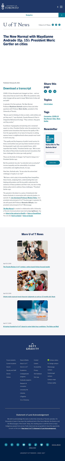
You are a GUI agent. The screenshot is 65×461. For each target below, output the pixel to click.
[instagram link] (59, 25)
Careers (36, 363)
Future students (10, 360)
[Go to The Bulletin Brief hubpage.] (50, 139)
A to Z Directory (24, 400)
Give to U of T (24, 367)
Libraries (22, 393)
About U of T (23, 363)
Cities (54, 118)
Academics (23, 370)
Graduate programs (25, 380)
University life (24, 389)
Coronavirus (47, 116)
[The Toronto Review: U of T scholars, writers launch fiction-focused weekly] (32, 254)
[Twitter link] (53, 25)
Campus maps (52, 379)
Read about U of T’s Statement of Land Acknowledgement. (38, 428)
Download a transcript (17, 88)
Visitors (8, 377)
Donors (8, 373)
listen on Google (28, 216)
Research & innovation (23, 384)
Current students (11, 363)
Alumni (8, 367)
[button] (57, 6)
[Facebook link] (56, 25)
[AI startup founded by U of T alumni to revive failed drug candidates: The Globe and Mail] (32, 314)
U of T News (16, 25)
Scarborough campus (51, 374)
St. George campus (53, 363)
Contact (36, 360)
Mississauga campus (51, 368)
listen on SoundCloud (34, 213)
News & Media (24, 360)
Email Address (50, 152)
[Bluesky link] (41, 444)
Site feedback (38, 373)
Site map (36, 377)
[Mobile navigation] (61, 7)
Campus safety (52, 383)
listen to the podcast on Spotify (16, 213)
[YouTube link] (23, 444)
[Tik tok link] (35, 444)
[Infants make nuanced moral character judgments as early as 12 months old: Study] (32, 284)
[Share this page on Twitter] (45, 91)
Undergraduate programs (24, 375)
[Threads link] (47, 444)
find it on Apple (16, 216)
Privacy (36, 370)
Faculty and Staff (11, 370)
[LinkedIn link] (29, 444)
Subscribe (53, 162)
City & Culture (48, 104)
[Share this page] (54, 91)
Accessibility (37, 367)
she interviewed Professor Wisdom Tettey (24, 198)
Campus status (54, 360)
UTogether (23, 396)
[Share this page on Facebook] (50, 91)
